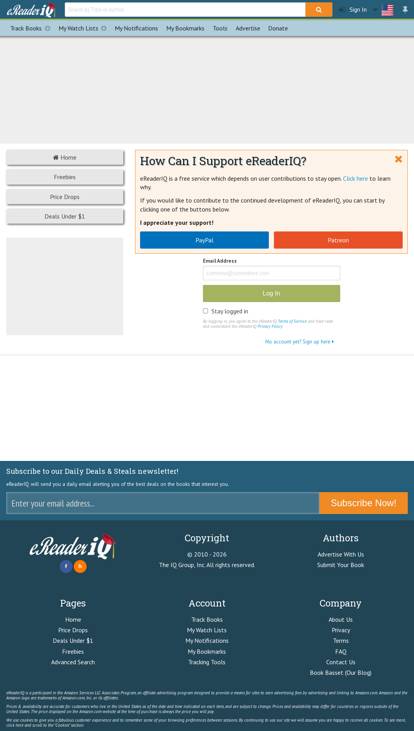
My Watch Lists (85, 28)
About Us (341, 619)
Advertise (248, 28)
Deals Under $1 (64, 216)
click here (14, 725)
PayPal (204, 240)
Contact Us (340, 662)
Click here (355, 178)
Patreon (338, 240)
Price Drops (65, 197)
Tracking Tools (207, 662)
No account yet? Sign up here (299, 341)
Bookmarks (185, 28)
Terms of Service (292, 321)
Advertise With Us (341, 554)
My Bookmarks (207, 651)
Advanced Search (73, 662)
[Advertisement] (207, 88)
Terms (341, 640)
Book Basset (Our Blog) (340, 672)
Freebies (65, 177)
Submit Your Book (340, 565)
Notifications (136, 28)
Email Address (220, 261)
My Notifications (207, 640)
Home (64, 157)
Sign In (353, 9)
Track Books (32, 28)
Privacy (341, 630)
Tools (220, 28)
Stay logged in (229, 311)
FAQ (340, 651)
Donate (278, 28)
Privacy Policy (270, 326)
